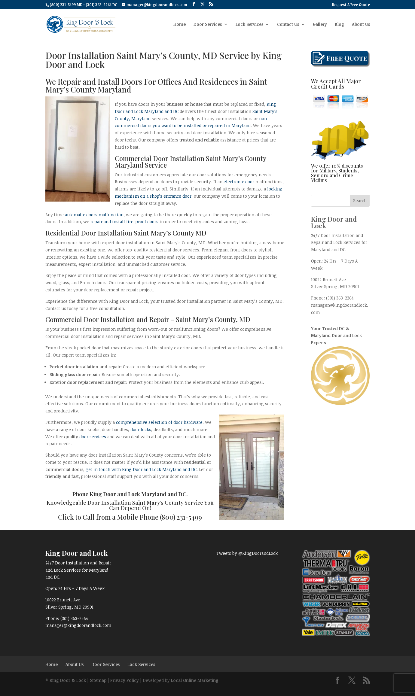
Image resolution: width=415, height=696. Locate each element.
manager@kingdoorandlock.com (78, 625)
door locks (140, 429)
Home (179, 24)
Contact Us (288, 24)
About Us (361, 24)
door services (92, 436)
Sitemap (98, 680)
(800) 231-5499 (181, 516)
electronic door (239, 181)
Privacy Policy (124, 680)
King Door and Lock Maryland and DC (138, 494)
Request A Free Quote (351, 5)
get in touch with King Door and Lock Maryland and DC (141, 469)
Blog (339, 24)
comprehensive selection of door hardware (159, 422)
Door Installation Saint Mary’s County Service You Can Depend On (150, 505)
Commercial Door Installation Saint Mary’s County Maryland (190, 161)
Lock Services (249, 24)
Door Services (208, 24)
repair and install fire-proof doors (124, 221)
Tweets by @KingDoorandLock (247, 553)
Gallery (320, 24)
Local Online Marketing (194, 680)
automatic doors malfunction (94, 214)
